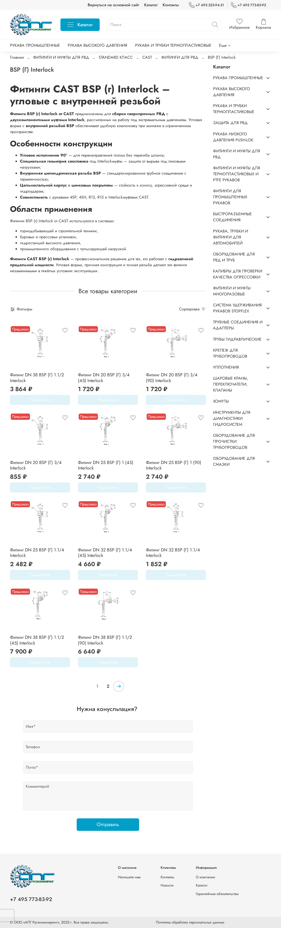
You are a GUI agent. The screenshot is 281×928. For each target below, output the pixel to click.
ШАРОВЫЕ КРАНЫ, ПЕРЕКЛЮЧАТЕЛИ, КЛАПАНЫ (230, 384)
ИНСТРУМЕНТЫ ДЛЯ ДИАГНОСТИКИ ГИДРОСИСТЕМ (231, 418)
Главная (17, 57)
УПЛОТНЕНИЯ (226, 367)
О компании (205, 877)
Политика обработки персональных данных (190, 922)
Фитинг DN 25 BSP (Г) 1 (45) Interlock (105, 465)
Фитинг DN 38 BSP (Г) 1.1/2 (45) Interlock (37, 640)
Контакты (171, 5)
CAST (147, 57)
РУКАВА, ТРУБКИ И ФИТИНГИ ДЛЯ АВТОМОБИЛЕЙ (230, 237)
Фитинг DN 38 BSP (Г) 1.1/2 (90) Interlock (105, 640)
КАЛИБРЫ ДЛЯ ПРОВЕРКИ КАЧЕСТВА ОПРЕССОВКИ (237, 274)
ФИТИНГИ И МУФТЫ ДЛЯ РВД (61, 57)
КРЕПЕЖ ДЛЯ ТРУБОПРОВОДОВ (230, 353)
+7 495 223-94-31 (206, 5)
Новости (167, 885)
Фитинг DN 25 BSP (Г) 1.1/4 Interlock (37, 553)
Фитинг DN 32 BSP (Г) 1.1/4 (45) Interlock (105, 553)
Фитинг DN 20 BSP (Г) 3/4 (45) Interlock (104, 378)
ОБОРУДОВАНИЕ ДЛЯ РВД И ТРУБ (234, 257)
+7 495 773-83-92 (248, 5)
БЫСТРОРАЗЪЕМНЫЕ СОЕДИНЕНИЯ (232, 217)
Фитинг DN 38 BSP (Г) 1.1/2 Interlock (37, 378)
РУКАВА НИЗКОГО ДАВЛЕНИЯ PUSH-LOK (233, 137)
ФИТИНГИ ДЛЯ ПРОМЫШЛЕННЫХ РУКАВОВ (230, 197)
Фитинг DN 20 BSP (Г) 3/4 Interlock (36, 465)
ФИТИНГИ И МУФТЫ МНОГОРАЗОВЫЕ (232, 291)
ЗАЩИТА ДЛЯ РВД (230, 123)
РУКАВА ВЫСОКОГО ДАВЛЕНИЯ (97, 45)
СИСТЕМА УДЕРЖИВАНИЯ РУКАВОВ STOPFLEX (237, 308)
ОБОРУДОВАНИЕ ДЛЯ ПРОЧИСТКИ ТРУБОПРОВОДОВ (234, 441)
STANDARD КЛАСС (116, 57)
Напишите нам (129, 877)
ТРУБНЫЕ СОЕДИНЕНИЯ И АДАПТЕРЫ (238, 325)
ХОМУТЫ (221, 401)
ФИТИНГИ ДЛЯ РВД (179, 57)
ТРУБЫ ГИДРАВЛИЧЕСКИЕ (237, 339)
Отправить (108, 824)
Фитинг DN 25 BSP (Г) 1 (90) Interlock (173, 465)
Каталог (151, 5)
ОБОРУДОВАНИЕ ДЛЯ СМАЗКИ (234, 461)
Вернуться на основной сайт (113, 5)
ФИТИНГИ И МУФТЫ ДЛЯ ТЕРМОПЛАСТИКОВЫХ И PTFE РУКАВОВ (236, 174)
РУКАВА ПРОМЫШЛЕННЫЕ (35, 45)
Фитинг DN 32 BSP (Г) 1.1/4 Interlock (173, 553)
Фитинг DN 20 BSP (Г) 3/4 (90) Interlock (172, 378)
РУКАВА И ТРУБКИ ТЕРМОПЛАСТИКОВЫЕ (173, 45)
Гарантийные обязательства (217, 893)
